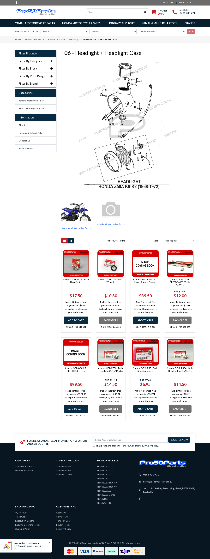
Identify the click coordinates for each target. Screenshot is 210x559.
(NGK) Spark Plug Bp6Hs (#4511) (27, 546)
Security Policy (63, 528)
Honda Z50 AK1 (105, 470)
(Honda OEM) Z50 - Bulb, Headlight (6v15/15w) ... (110, 369)
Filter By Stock (35, 68)
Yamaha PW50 (63, 466)
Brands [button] (190, 22)
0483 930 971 (187, 12)
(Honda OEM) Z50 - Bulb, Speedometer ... (145, 369)
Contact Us (24, 140)
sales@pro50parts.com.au (157, 481)
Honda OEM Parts (24, 470)
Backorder (111, 320)
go (191, 31)
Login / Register (187, 2)
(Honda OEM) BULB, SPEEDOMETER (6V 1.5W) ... (180, 282)
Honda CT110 (104, 502)
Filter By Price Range (35, 76)
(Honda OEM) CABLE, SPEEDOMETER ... (76, 369)
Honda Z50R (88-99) (107, 486)
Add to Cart (76, 320)
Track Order (21, 516)
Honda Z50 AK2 (105, 474)
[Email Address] (130, 440)
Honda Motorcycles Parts (31, 108)
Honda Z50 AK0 (105, 466)
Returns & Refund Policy (31, 132)
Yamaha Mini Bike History (159, 22)
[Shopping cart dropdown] (159, 12)
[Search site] (145, 12)
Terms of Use (63, 520)
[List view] (71, 240)
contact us (168, 2)
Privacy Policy (151, 445)
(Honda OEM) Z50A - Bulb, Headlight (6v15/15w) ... (180, 369)
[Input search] (114, 12)
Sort (156, 240)
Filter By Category (35, 61)
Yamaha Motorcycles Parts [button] (35, 22)
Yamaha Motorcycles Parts (32, 100)
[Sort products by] (178, 240)
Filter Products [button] (28, 53)
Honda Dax (102, 498)
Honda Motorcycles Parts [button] (81, 22)
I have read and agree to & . (126, 445)
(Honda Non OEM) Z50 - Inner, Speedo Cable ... (145, 281)
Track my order (26, 148)
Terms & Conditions (131, 445)
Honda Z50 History (121, 22)
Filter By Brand (35, 83)
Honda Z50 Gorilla (106, 494)
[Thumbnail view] (64, 240)
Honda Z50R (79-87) (107, 482)
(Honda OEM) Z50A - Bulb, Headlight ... (76, 281)
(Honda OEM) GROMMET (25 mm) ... (111, 281)
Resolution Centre (24, 520)
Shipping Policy (22, 528)
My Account (21, 512)
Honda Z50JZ (104, 490)
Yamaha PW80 (63, 470)
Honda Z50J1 (104, 478)
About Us (23, 125)
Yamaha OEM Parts (25, 466)
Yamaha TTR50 (64, 474)
